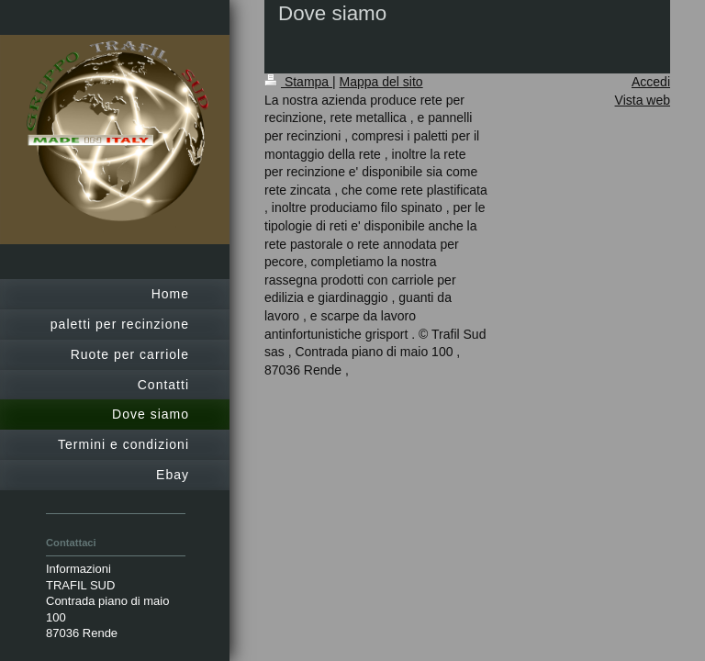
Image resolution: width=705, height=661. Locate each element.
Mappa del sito (381, 81)
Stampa (298, 81)
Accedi (651, 81)
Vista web (642, 100)
